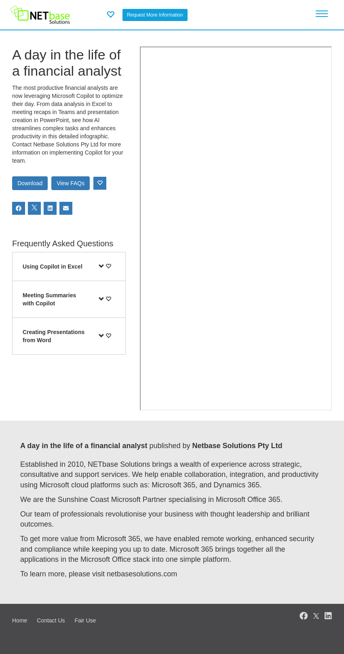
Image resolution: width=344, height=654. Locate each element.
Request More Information (155, 15)
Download (29, 183)
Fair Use (85, 620)
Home (19, 620)
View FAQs (70, 183)
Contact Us (51, 620)
